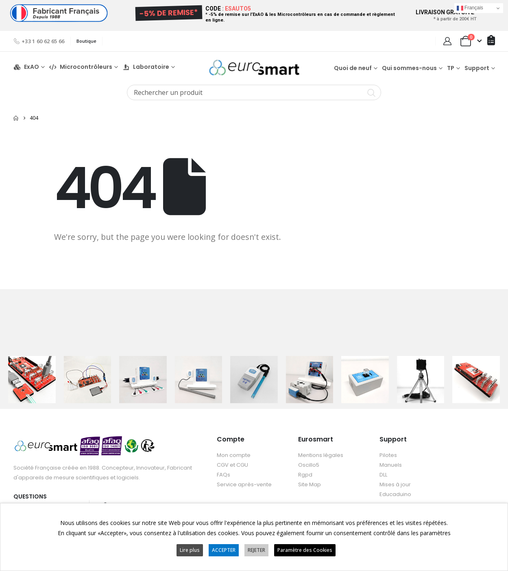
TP (450, 68)
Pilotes (388, 455)
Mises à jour (395, 485)
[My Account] (447, 41)
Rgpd (305, 475)
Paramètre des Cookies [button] (304, 550)
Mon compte (234, 455)
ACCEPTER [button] (223, 550)
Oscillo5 (308, 465)
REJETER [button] (256, 550)
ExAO (26, 67)
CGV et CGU (232, 465)
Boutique (86, 41)
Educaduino (395, 495)
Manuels (390, 465)
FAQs (223, 475)
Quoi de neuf (353, 68)
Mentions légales (320, 455)
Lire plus (190, 550)
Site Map (309, 485)
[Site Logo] (254, 67)
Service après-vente (244, 485)
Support (476, 68)
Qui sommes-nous (409, 68)
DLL (383, 475)
